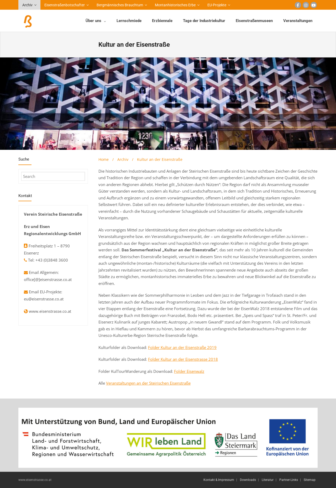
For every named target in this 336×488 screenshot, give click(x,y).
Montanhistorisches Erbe (175, 5)
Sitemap (310, 480)
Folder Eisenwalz (189, 371)
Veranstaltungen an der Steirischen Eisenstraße (148, 383)
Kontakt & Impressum (218, 480)
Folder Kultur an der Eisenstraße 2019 (182, 347)
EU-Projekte (216, 5)
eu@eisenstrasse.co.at (44, 298)
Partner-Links (288, 480)
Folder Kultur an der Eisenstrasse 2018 (183, 359)
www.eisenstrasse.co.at (50, 311)
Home (103, 159)
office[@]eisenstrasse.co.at (48, 279)
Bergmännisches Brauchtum (120, 5)
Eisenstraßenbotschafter (64, 5)
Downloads (248, 480)
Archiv (27, 5)
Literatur (268, 480)
